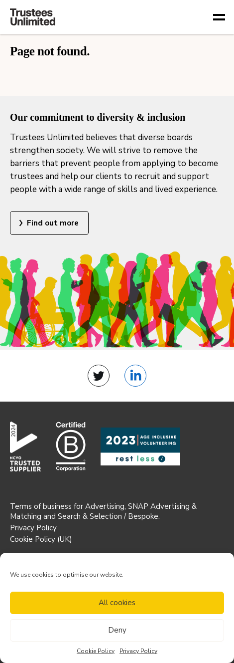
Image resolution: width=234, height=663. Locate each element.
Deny (117, 630)
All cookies (117, 603)
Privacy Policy (138, 651)
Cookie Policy (96, 651)
